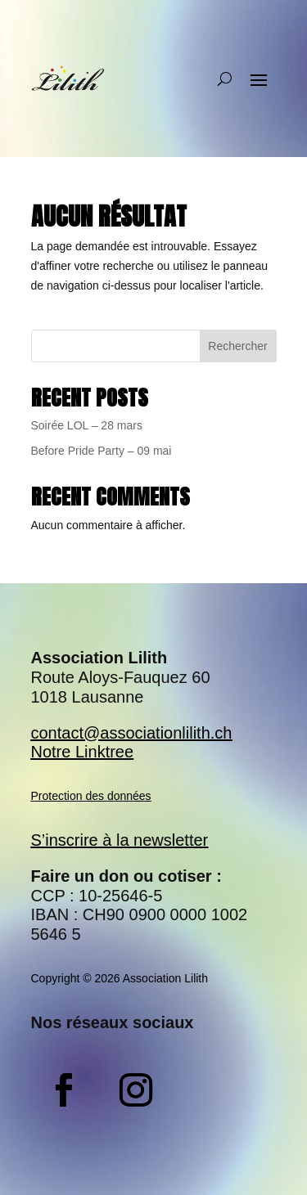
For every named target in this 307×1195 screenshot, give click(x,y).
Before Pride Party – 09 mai (101, 450)
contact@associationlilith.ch (132, 733)
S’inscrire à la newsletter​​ (120, 840)
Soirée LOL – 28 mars (86, 425)
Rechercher (237, 346)
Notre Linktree (82, 752)
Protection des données (91, 795)
